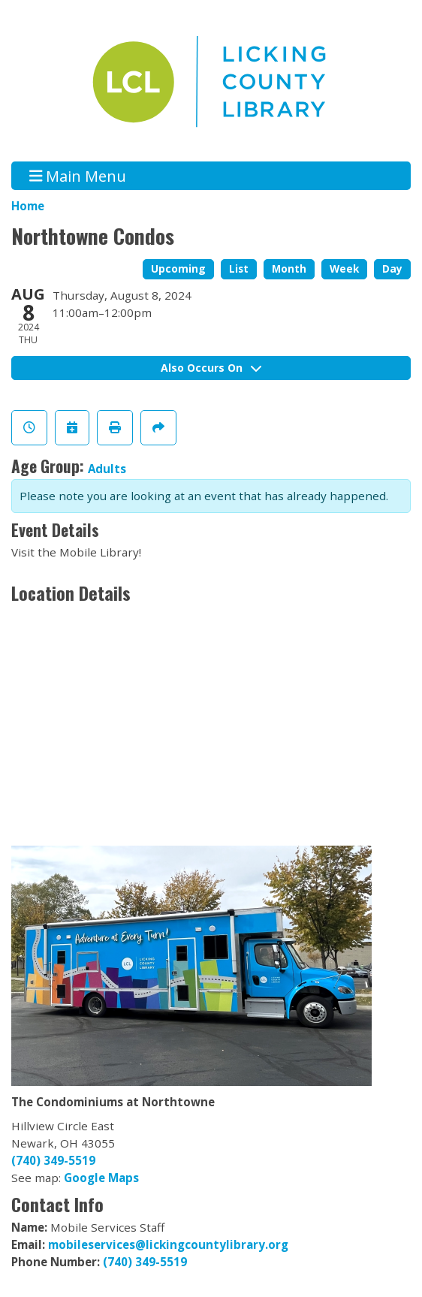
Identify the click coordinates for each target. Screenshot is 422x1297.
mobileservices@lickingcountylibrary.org (168, 1244)
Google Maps (101, 1177)
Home (27, 205)
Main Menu (78, 175)
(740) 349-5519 (53, 1160)
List (239, 268)
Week (344, 268)
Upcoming (178, 268)
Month (289, 268)
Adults (107, 468)
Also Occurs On (211, 367)
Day (392, 268)
